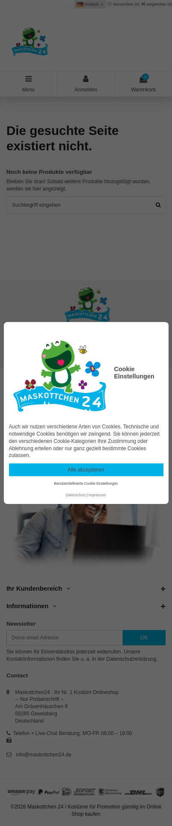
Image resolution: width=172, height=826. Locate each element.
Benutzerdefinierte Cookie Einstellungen (86, 483)
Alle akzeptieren (86, 470)
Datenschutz (76, 495)
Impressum (97, 495)
